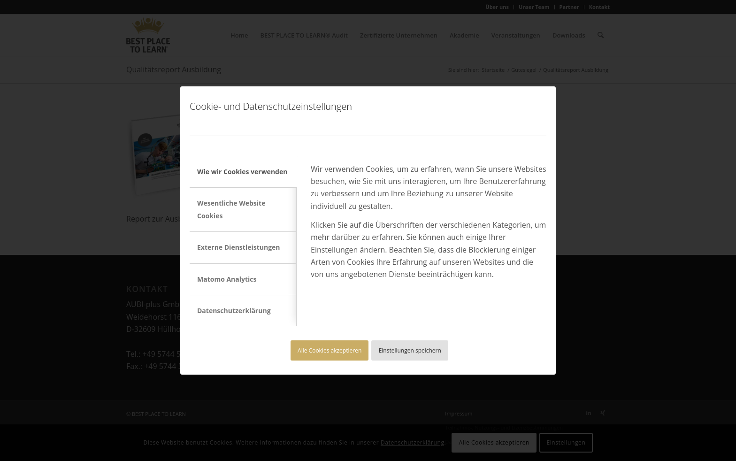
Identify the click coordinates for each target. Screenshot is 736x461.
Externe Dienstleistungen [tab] (238, 247)
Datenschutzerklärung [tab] (234, 310)
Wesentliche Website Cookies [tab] (231, 209)
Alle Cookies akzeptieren (329, 350)
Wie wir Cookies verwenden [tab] (242, 171)
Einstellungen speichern (410, 350)
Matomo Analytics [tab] (227, 279)
